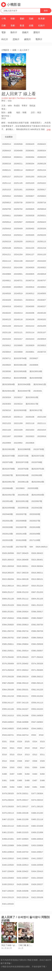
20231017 (18, 339)
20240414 (30, 300)
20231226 (6, 326)
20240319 (6, 306)
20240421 (18, 300)
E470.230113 (8, 813)
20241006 (18, 267)
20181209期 (21, 540)
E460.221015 (22, 832)
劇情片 (27, 39)
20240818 (41, 274)
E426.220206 (22, 891)
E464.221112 (8, 826)
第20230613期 (20, 365)
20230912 (6, 345)
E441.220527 (37, 858)
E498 (4, 774)
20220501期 (23, 508)
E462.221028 (37, 826)
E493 (35, 774)
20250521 (41, 215)
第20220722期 (37, 456)
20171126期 (35, 540)
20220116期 (21, 534)
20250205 (18, 241)
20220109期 (35, 534)
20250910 (6, 196)
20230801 (30, 352)
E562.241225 (37, 689)
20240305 (30, 306)
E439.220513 (22, 865)
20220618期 (36, 475)
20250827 (30, 196)
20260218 (6, 163)
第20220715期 (22, 462)
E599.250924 (22, 612)
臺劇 (22, 18)
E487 (35, 780)
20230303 (6, 404)
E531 (4, 741)
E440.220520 (8, 865)
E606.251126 (8, 599)
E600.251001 (8, 612)
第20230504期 (8, 384)
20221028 (18, 430)
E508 (19, 761)
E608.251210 (22, 592)
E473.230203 (8, 806)
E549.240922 (8, 722)
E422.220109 (37, 897)
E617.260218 (22, 573)
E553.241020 (37, 709)
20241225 (30, 248)
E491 (4, 780)
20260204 (30, 163)
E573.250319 (8, 670)
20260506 (18, 144)
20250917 (41, 189)
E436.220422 (22, 871)
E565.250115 (37, 683)
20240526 (6, 293)
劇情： (4, 123)
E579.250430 (8, 657)
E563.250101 (22, 689)
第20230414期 (8, 391)
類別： (4, 112)
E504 (4, 767)
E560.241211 (22, 696)
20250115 (41, 241)
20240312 (18, 306)
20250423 (41, 222)
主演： (4, 105)
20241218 (41, 248)
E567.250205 (8, 683)
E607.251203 (37, 592)
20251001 (18, 189)
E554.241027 (22, 709)
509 (31, 547)
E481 (35, 787)
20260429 (30, 144)
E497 (12, 774)
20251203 (30, 176)
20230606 (34, 365)
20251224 (41, 170)
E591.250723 (8, 631)
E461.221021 (8, 832)
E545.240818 (22, 728)
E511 (42, 754)
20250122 (30, 241)
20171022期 (7, 547)
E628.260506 (8, 553)
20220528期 (33, 488)
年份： (6, 116)
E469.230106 (22, 813)
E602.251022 (22, 605)
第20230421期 (39, 384)
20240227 (41, 306)
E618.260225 (8, 573)
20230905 (18, 345)
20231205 (41, 326)
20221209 (18, 423)
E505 (42, 761)
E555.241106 (8, 709)
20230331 (37, 391)
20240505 (41, 293)
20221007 (6, 436)
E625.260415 (8, 560)
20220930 (18, 436)
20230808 (18, 352)
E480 (42, 787)
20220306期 (21, 521)
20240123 (6, 319)
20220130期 (35, 527)
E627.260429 (22, 553)
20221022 (30, 430)
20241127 (30, 254)
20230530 (6, 371)
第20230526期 (20, 371)
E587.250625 (22, 638)
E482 (27, 787)
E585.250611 (8, 644)
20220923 (30, 436)
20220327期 (21, 514)
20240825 (30, 274)
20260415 (6, 150)
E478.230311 (22, 793)
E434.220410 (37, 871)
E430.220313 (8, 884)
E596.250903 (22, 618)
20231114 (30, 332)
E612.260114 (8, 586)
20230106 (30, 417)
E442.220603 (22, 858)
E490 (12, 780)
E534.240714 (22, 735)
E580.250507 (37, 650)
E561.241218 (8, 696)
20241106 (18, 261)
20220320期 (35, 514)
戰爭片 (39, 39)
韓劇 (13, 18)
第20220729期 (8, 456)
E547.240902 (37, 722)
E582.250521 (8, 650)
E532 (41, 735)
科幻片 (4, 39)
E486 (42, 780)
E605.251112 (22, 599)
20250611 (6, 215)
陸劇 (31, 18)
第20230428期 (24, 384)
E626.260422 (37, 553)
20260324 (41, 150)
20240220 (6, 313)
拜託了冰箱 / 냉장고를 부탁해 (14, 945)
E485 (4, 787)
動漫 (22, 25)
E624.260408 (22, 560)
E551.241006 (22, 715)
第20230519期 (36, 371)
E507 (27, 761)
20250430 (30, 222)
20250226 (41, 235)
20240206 (30, 313)
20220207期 (21, 527)
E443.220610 (8, 858)
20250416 (6, 228)
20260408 (18, 150)
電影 (3, 32)
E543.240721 (8, 735)
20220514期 (7, 501)
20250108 (6, 248)
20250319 (6, 235)
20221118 (30, 423)
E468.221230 (37, 813)
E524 (35, 741)
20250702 (18, 209)
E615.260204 (8, 579)
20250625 (30, 209)
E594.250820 (8, 625)
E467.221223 (8, 819)
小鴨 (3, 18)
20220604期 (7, 488)
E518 (35, 748)
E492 (42, 774)
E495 (19, 774)
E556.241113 (37, 702)
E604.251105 (37, 599)
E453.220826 (37, 845)
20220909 (6, 443)
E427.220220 (8, 891)
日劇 (3, 25)
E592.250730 (37, 625)
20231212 (30, 326)
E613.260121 (37, 579)
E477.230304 (37, 793)
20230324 (6, 397)
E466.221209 (22, 819)
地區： (19, 112)
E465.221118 (37, 819)
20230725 (41, 352)
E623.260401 (37, 560)
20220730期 (38, 449)
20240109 (30, 319)
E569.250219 (22, 676)
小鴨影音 (5, 50)
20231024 (6, 339)
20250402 (30, 228)
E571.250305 (37, 670)
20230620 (6, 365)
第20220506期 (8, 508)
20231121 (18, 332)
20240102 (41, 319)
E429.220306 (22, 884)
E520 (19, 748)
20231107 (41, 332)
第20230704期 (20, 358)
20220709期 (36, 462)
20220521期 (23, 495)
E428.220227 (37, 884)
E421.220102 (8, 904)
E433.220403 (8, 878)
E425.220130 (37, 891)
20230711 (6, 358)
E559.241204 (37, 696)
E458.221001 (8, 839)
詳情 (49, 130)
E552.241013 (8, 715)
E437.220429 (8, 871)
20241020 (41, 261)
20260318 (6, 157)
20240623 (18, 287)
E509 (12, 761)
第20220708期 (8, 469)
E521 (12, 748)
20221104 (6, 430)
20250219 (6, 241)
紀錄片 (41, 25)
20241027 (30, 261)
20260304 (30, 157)
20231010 (30, 339)
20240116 (18, 319)
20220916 (41, 436)
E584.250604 (22, 644)
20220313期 (7, 521)
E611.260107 (22, 586)
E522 (4, 748)
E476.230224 (8, 800)
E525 (27, 741)
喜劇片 (25, 32)
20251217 (6, 176)
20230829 (30, 345)
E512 (35, 754)
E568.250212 (37, 676)
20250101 (18, 248)
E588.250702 (8, 638)
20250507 (18, 222)
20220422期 (36, 508)
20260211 (18, 163)
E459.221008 (37, 832)
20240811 (6, 280)
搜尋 (46, 11)
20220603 (20, 488)
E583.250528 (37, 644)
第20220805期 (24, 449)
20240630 (6, 287)
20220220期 (7, 527)
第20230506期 (20, 378)
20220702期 (23, 469)
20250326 (41, 228)
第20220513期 (22, 501)
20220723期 (23, 456)
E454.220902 (22, 845)
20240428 (6, 300)
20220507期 (36, 501)
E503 (12, 767)
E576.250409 (8, 663)
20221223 (6, 423)
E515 (12, 754)
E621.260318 (8, 566)
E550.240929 (37, 715)
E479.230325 (8, 793)
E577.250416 (37, 657)
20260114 (18, 170)
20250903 (18, 196)
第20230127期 (36, 410)
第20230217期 (32, 404)
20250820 (41, 196)
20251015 (6, 189)
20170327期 (21, 547)
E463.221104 (22, 826)
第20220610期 (37, 482)
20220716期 (7, 462)
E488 (27, 780)
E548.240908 (22, 722)
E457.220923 (22, 839)
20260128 (41, 163)
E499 (42, 767)
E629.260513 (41, 547)
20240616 (30, 287)
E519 (27, 748)
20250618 (41, 209)
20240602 (41, 287)
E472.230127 (22, 806)
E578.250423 (22, 657)
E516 (4, 754)
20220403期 (7, 514)
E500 (35, 767)
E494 (27, 774)
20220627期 (7, 475)
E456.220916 (37, 839)
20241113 (6, 261)
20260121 (6, 170)
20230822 (41, 345)
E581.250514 (22, 650)
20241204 (18, 254)
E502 (19, 767)
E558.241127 (8, 702)
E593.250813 (22, 625)
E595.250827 (37, 618)
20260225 (41, 157)
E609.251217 (8, 592)
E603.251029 (8, 605)
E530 (12, 741)
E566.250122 (22, 683)
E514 (19, 754)
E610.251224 (37, 586)
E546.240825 (8, 728)
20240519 (18, 293)
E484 (12, 787)
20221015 (41, 430)
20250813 (6, 202)
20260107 (30, 170)
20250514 (6, 222)
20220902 (18, 443)
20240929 (30, 267)
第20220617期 (8, 482)
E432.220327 (22, 878)
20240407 (41, 300)
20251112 (6, 183)
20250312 (18, 235)
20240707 (41, 280)
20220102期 (7, 540)
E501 (27, 767)
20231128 (6, 332)
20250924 (30, 189)
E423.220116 (22, 897)
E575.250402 (22, 663)
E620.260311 (22, 566)
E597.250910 (8, 618)
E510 (4, 761)
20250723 (30, 202)
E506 (35, 761)
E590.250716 (22, 631)
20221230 (41, 417)
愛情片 (36, 32)
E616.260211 (37, 573)
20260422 (41, 144)
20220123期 (7, 534)
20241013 (6, 267)
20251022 (41, 183)
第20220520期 (37, 495)
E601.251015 (37, 605)
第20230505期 (36, 378)
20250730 (18, 202)
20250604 (18, 215)
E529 (19, 741)
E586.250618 (37, 638)
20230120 (6, 417)
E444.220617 (37, 852)
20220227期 (35, 521)
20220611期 (23, 482)
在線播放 (9, 137)
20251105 (18, 183)
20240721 (18, 280)
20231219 (18, 326)
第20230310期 (32, 397)
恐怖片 (16, 39)
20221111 (41, 423)
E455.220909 (8, 845)
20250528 (30, 215)
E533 (33, 735)
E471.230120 (37, 806)
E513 (27, 754)
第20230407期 (24, 391)
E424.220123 (8, 897)
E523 (42, 741)
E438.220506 (37, 865)
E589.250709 (37, 631)
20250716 (41, 202)
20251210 (18, 176)
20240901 (18, 274)
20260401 (30, 150)
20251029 (30, 183)
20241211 (6, 254)
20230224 (18, 404)
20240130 (41, 313)
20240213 (18, 313)
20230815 (6, 352)
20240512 (30, 293)
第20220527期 (8, 495)
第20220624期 (22, 475)
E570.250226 (8, 676)
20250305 (30, 235)
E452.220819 (8, 852)
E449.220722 (22, 852)
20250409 (18, 228)
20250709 (6, 209)
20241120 (41, 254)
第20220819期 (8, 449)
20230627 (34, 358)
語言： (34, 112)
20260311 (18, 157)
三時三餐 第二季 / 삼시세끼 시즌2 (32, 945)
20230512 (6, 378)
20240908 (6, 274)
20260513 (6, 144)
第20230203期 (20, 410)
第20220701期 (37, 469)
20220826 (30, 443)
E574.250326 (37, 663)
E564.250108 (8, 689)
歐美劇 (41, 18)
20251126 (41, 176)
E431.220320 (37, 878)
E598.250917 (37, 612)
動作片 (14, 32)
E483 (19, 787)
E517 (42, 748)
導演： (4, 109)
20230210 (6, 410)
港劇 (13, 25)
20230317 (18, 397)
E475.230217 (22, 800)
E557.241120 (22, 702)
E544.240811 (37, 728)
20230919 (41, 339)
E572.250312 (22, 670)
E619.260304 (37, 566)
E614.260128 (22, 579)
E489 (19, 780)
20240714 (30, 280)
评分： (4, 101)
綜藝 (31, 25)
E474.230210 (37, 800)
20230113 (18, 417)
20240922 (41, 267)
